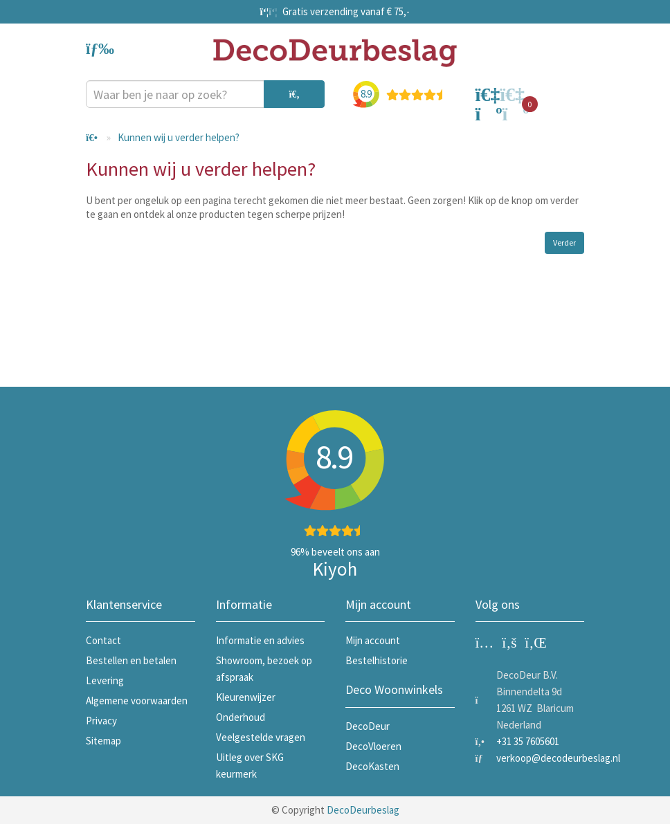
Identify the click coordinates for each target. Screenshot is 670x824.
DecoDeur (367, 726)
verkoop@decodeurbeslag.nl (558, 758)
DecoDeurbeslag (363, 809)
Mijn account (372, 640)
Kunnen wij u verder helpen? (178, 137)
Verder (564, 242)
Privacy (101, 720)
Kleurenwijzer (245, 697)
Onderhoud (240, 717)
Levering (105, 680)
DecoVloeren (373, 746)
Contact (103, 640)
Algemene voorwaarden (137, 700)
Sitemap (103, 740)
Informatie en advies (260, 640)
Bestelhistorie (376, 660)
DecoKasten (372, 766)
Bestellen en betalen (131, 660)
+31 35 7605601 (527, 741)
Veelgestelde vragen (260, 737)
